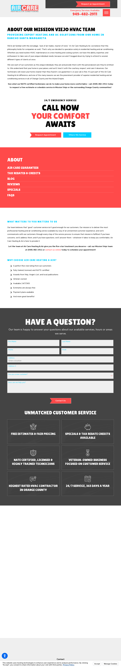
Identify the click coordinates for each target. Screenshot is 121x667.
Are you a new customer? (18, 374)
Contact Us (60, 400)
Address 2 (12, 366)
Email (64, 350)
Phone (10, 350)
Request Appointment (45, 135)
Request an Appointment (93, 4)
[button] (5, 656)
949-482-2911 (85, 14)
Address (11, 358)
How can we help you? (17, 383)
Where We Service (77, 135)
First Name (12, 342)
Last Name (66, 342)
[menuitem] (60, 167)
